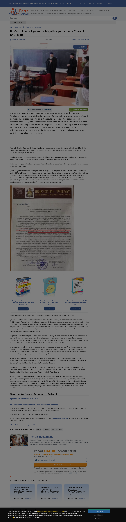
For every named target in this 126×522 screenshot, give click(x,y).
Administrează (98, 515)
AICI (12, 517)
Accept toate (99, 511)
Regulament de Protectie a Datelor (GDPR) (50, 511)
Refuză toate (99, 519)
